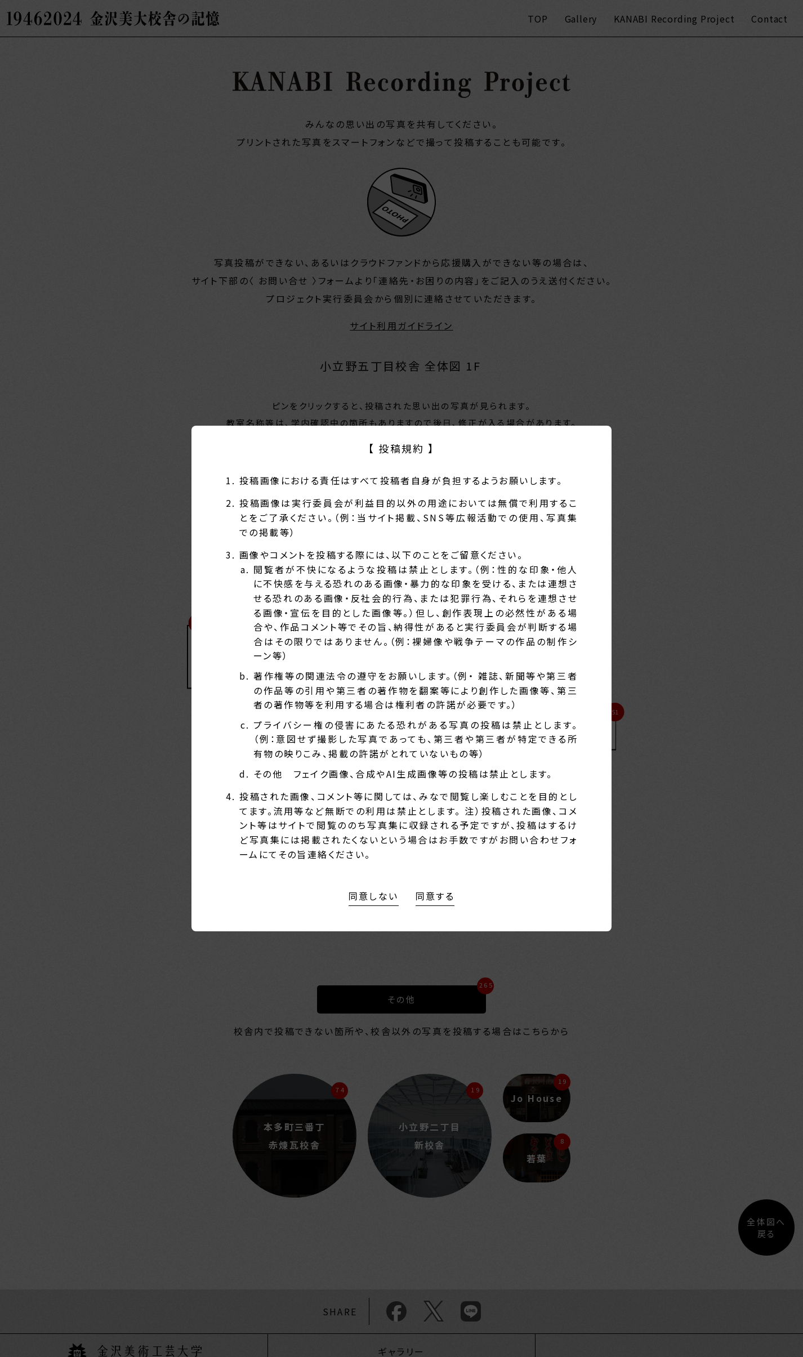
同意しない (374, 896)
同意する (435, 896)
